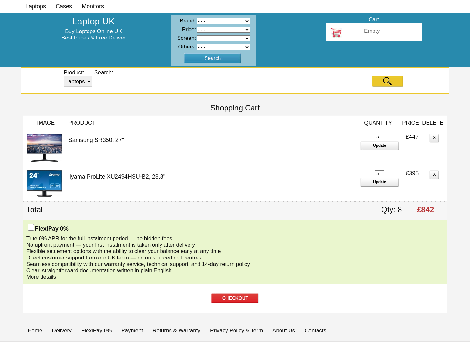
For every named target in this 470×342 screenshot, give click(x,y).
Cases (64, 6)
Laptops (35, 6)
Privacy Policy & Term (236, 331)
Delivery (61, 331)
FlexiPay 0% (96, 331)
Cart (374, 19)
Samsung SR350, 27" (96, 140)
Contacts (315, 331)
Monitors (93, 6)
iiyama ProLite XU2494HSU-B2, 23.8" (117, 176)
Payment (132, 331)
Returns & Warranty (176, 331)
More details (41, 277)
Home (35, 331)
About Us (283, 331)
